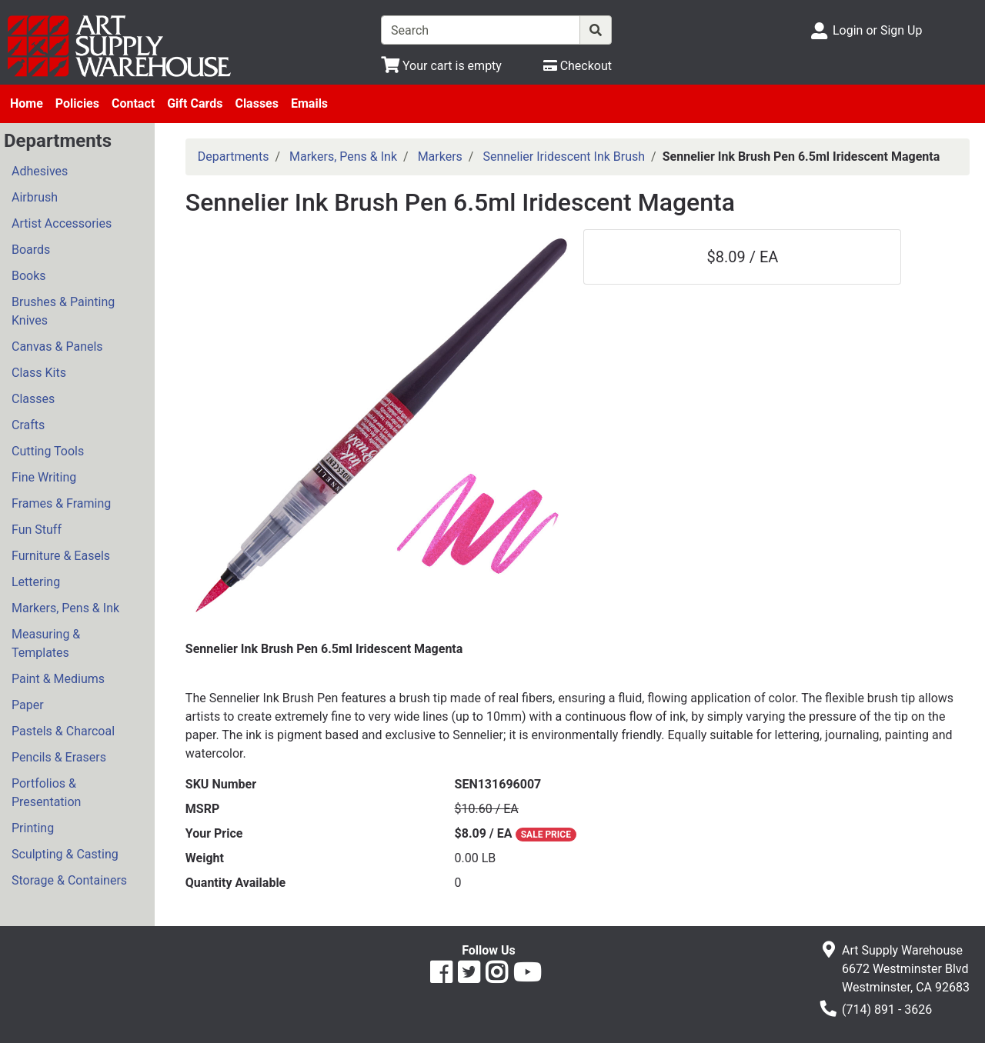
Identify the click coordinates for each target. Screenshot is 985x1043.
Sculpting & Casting (65, 854)
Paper (28, 705)
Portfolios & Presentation (46, 792)
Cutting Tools (48, 451)
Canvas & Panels (57, 346)
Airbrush (35, 197)
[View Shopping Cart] (441, 65)
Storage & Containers (69, 880)
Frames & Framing (61, 503)
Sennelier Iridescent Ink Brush (563, 156)
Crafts (28, 425)
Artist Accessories (62, 223)
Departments (233, 156)
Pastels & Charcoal (63, 731)
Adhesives (40, 171)
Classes (257, 103)
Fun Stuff (37, 529)
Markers (440, 156)
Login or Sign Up (877, 30)
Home (26, 103)
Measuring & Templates (46, 643)
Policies (77, 103)
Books (29, 275)
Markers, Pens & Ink (65, 608)
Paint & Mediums (58, 678)
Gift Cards (194, 103)
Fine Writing (44, 477)
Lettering (36, 582)
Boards (31, 249)
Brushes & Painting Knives (63, 311)
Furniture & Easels (61, 555)
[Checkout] (577, 65)
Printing (33, 828)
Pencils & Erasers (59, 757)
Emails (309, 103)
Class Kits (39, 372)
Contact (133, 103)
